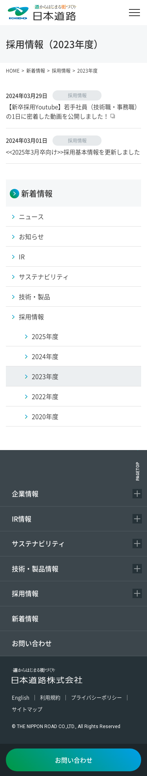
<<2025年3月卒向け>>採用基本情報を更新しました (73, 152)
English (20, 697)
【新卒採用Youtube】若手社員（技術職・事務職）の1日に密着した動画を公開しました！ (73, 111)
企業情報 (25, 493)
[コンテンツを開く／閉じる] (137, 493)
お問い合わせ (32, 643)
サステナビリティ (38, 543)
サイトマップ (27, 709)
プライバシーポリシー (96, 697)
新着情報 (25, 618)
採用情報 (25, 593)
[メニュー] (134, 12)
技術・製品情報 (35, 568)
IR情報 (21, 518)
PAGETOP (138, 471)
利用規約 (50, 697)
